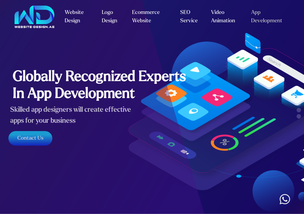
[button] (299, 97)
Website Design (74, 17)
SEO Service (189, 17)
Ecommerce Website (146, 17)
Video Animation (223, 17)
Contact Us (28, 138)
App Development (266, 17)
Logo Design (109, 17)
